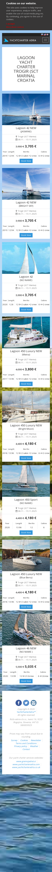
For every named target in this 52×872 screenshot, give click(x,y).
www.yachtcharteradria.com (26, 764)
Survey (14, 740)
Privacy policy (20, 746)
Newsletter (36, 740)
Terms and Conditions (26, 743)
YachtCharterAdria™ (26, 712)
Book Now (26, 161)
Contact (26, 749)
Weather (34, 746)
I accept (10, 23)
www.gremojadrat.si (26, 761)
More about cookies (15, 27)
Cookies (24, 740)
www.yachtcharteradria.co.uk (26, 767)
